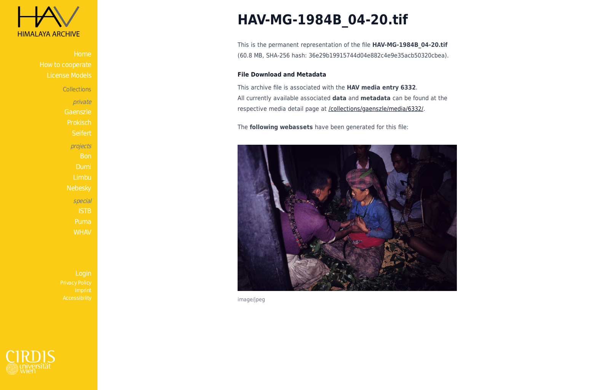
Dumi (83, 167)
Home (82, 54)
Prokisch (79, 122)
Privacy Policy (75, 283)
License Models (69, 75)
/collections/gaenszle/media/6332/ (376, 108)
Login (83, 273)
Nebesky (79, 188)
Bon (85, 156)
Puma (83, 221)
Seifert (81, 133)
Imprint (83, 290)
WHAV (82, 232)
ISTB (84, 211)
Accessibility (77, 298)
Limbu (82, 177)
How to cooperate (65, 65)
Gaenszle (77, 112)
